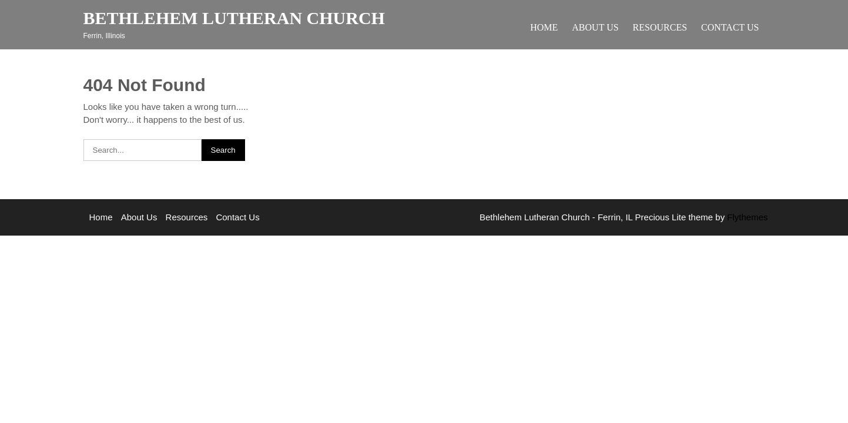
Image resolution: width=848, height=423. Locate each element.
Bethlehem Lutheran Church (234, 18)
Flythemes (746, 217)
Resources (660, 27)
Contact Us (730, 27)
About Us (595, 27)
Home (544, 27)
